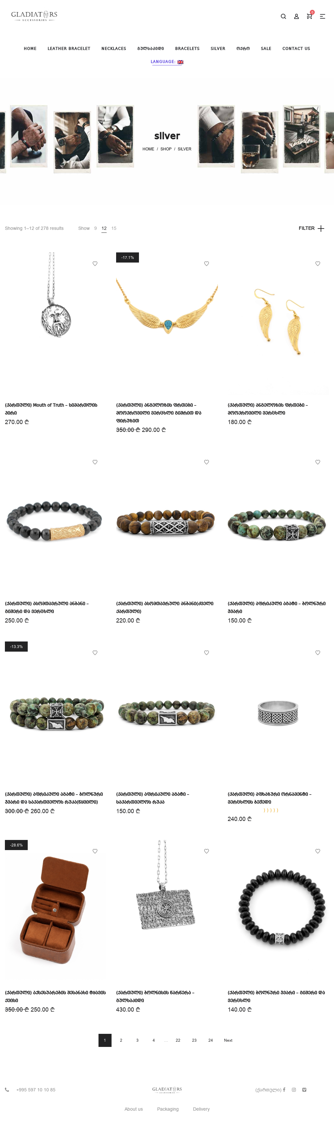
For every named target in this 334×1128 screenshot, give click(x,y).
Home (148, 149)
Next (228, 1040)
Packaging (168, 1109)
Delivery (201, 1109)
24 (210, 1040)
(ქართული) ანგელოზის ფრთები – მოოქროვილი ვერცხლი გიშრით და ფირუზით (158, 413)
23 (194, 1040)
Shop (166, 149)
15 (113, 228)
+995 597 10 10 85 (35, 1090)
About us (134, 1109)
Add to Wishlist (95, 264)
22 (178, 1040)
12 (104, 228)
